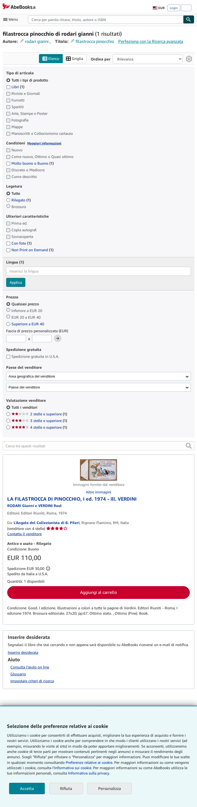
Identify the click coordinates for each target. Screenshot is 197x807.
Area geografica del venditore (32, 376)
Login (174, 8)
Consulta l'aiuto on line (29, 667)
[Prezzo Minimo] (16, 338)
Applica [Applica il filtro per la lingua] (16, 282)
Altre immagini (98, 492)
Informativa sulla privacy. (89, 773)
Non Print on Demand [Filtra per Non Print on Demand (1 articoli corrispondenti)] (29, 250)
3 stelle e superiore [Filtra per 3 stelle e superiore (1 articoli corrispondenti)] (39, 420)
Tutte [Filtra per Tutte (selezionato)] (13, 193)
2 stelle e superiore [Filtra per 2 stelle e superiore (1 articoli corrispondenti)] (39, 414)
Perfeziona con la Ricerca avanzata (150, 41)
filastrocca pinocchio (95, 41)
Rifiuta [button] (66, 788)
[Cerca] (188, 19)
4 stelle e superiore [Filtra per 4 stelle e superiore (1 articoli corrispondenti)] (39, 427)
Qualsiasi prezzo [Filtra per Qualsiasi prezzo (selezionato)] (23, 304)
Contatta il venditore (24, 534)
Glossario (18, 674)
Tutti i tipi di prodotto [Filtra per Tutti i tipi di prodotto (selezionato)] (27, 80)
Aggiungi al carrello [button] (98, 592)
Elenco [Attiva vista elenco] (50, 58)
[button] (189, 446)
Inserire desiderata (23, 652)
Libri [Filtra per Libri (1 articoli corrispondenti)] (15, 86)
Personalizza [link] (109, 788)
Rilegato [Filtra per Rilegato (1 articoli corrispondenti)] (18, 200)
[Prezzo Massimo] (42, 338)
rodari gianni (37, 41)
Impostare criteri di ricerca (32, 681)
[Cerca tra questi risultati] (98, 445)
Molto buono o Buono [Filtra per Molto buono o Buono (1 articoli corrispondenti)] (30, 163)
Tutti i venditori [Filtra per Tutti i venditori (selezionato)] (24, 407)
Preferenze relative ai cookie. (89, 762)
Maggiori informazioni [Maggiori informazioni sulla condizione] (44, 143)
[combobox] (105, 19)
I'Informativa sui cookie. (72, 767)
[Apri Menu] (11, 19)
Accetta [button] (27, 788)
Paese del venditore (24, 387)
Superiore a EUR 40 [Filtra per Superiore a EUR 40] (25, 324)
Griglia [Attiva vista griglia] (74, 58)
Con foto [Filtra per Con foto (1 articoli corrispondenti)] (18, 243)
